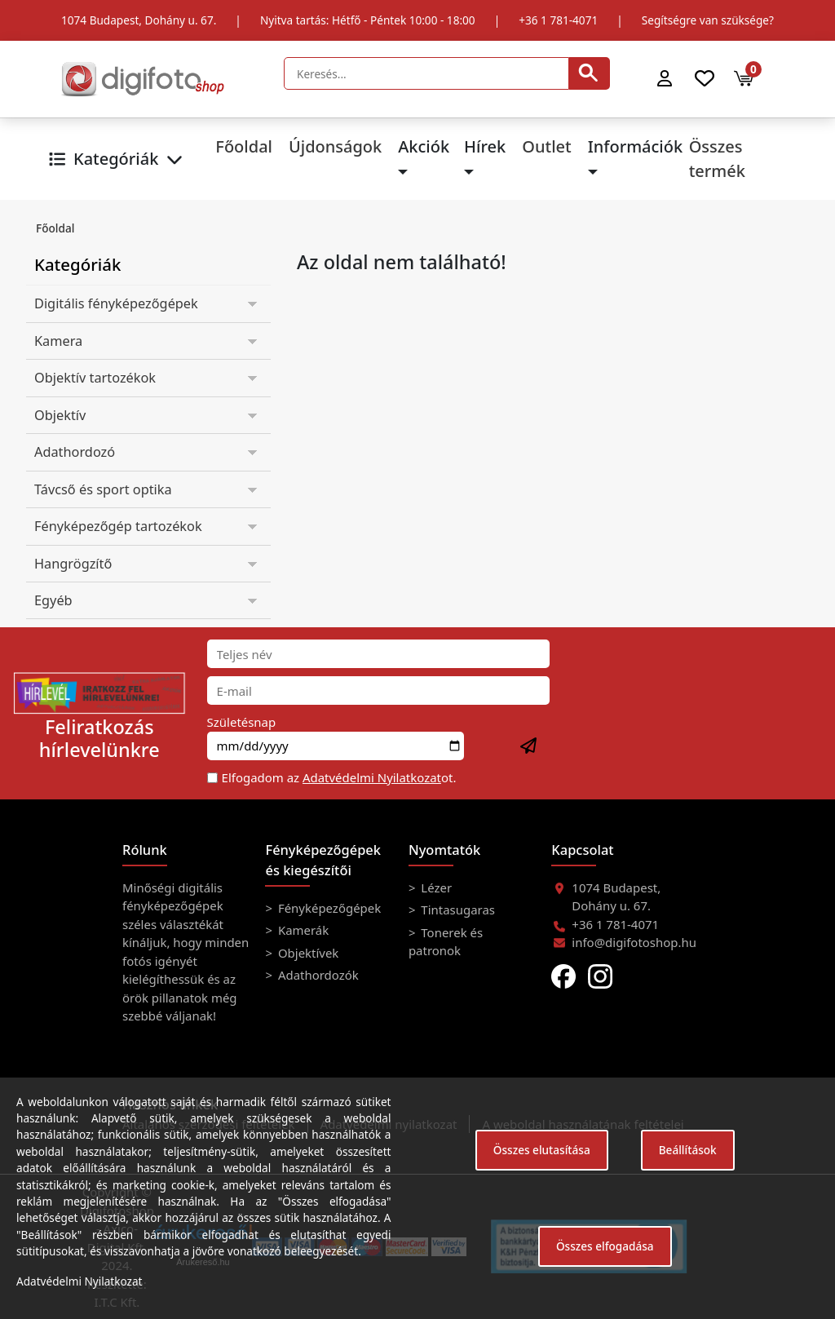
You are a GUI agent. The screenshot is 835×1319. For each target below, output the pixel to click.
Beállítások (688, 1149)
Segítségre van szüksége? (708, 20)
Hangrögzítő (73, 564)
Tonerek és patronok (446, 941)
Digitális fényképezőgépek (116, 303)
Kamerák (302, 930)
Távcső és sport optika (103, 489)
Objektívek (306, 953)
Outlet (546, 146)
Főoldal (243, 146)
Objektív (60, 415)
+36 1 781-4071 (558, 20)
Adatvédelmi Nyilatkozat (372, 777)
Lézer (435, 887)
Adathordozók (317, 975)
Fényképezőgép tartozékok (118, 526)
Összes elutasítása (541, 1149)
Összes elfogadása (605, 1246)
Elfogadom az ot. (339, 777)
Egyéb (53, 600)
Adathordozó (74, 452)
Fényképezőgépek (328, 908)
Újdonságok (335, 146)
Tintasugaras (456, 909)
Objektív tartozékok (95, 378)
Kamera (58, 341)
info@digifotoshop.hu (634, 942)
